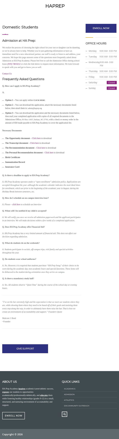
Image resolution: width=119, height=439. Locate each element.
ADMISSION (69, 394)
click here (16, 204)
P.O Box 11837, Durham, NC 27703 (35, 120)
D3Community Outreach (76, 406)
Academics (69, 389)
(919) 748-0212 (14, 64)
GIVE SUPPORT (25, 348)
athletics (69, 400)
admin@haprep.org (35, 108)
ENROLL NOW (101, 28)
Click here (36, 138)
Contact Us (7, 74)
